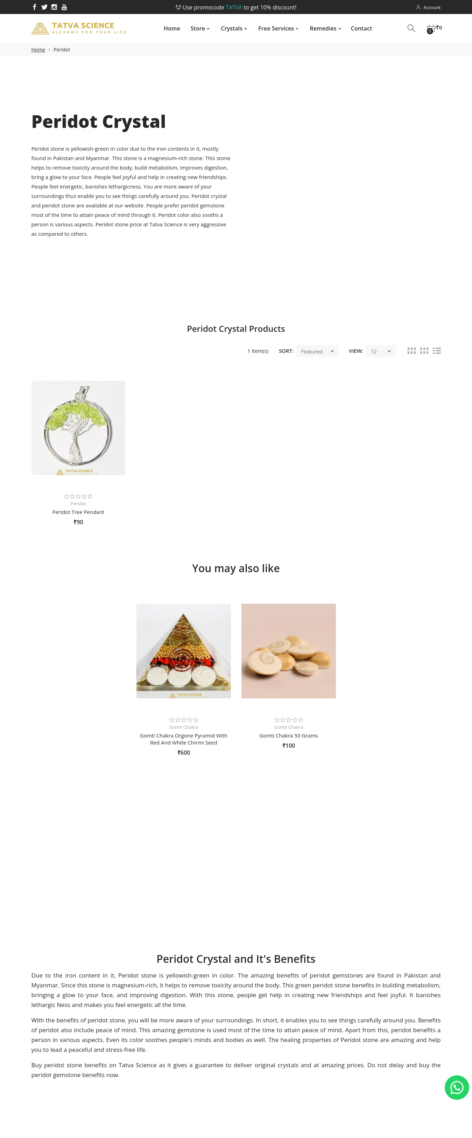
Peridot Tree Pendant (78, 511)
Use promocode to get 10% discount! (236, 7)
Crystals (228, 28)
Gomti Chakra (183, 727)
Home (169, 28)
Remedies (320, 28)
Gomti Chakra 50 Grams (288, 735)
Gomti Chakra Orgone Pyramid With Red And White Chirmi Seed (183, 739)
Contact (358, 28)
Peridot (78, 503)
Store (195, 28)
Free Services (273, 28)
